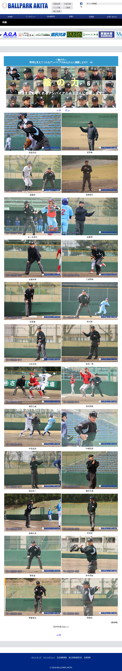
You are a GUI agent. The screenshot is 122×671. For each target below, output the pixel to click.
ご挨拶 (67, 7)
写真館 (91, 17)
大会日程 (67, 4)
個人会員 (56, 11)
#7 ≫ (67, 110)
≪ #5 (58, 110)
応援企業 (56, 4)
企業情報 (87, 657)
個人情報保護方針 (75, 657)
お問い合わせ (112, 17)
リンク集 (56, 7)
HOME (10, 17)
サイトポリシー (49, 657)
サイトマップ (36, 657)
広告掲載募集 (62, 657)
